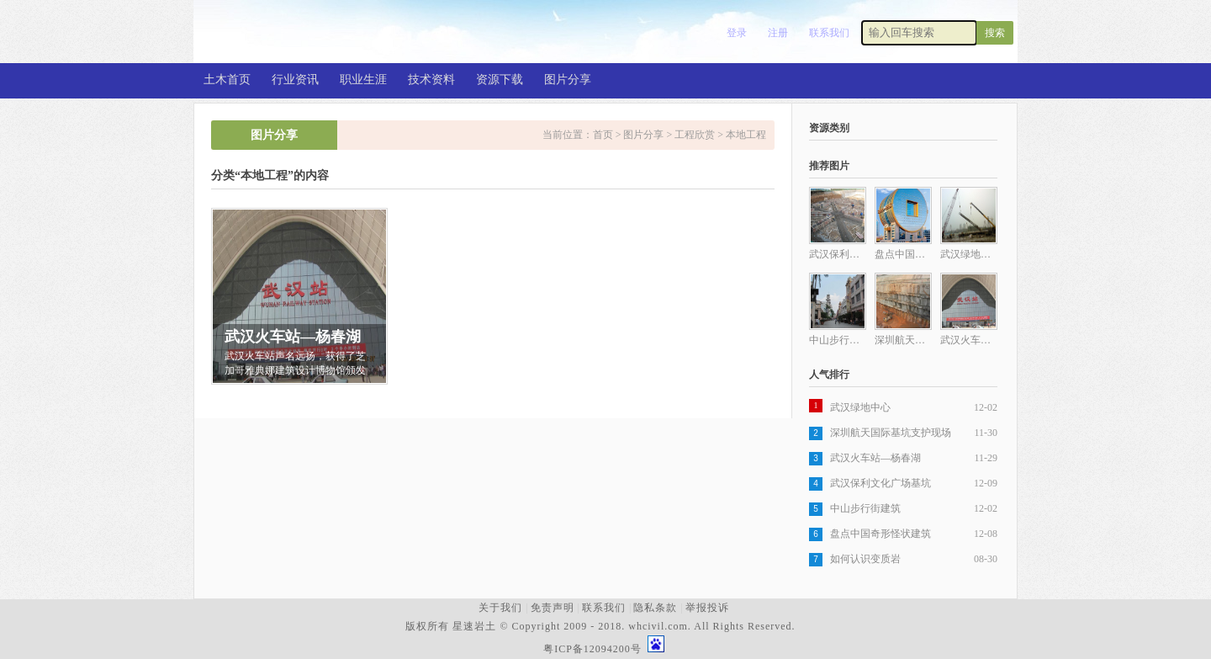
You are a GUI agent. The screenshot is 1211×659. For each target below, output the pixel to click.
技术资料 (431, 79)
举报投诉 (707, 608)
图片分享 (567, 79)
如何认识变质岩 (865, 559)
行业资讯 (295, 79)
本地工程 (746, 135)
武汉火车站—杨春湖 (875, 458)
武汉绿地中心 (860, 407)
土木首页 (227, 79)
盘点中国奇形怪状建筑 (880, 533)
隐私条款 (655, 608)
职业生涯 (363, 79)
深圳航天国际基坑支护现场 (890, 432)
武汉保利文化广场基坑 (880, 483)
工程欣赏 (694, 135)
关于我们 (500, 608)
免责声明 (552, 608)
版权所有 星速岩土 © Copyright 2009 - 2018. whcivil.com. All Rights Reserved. (603, 626)
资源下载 (499, 79)
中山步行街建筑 (865, 508)
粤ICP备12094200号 (592, 649)
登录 (737, 33)
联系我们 (829, 33)
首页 (603, 135)
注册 (778, 33)
